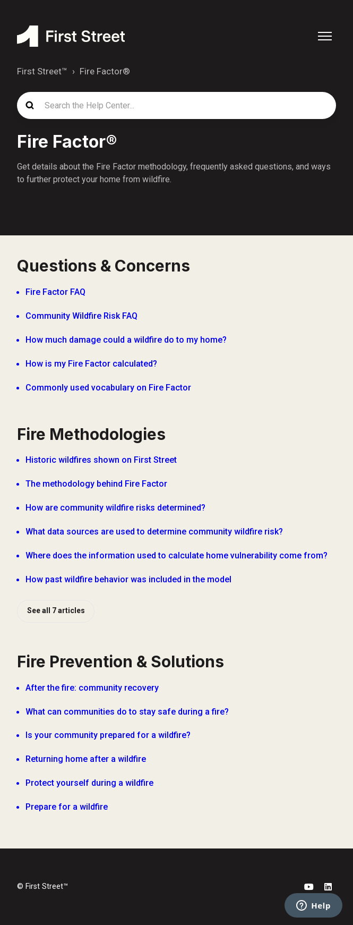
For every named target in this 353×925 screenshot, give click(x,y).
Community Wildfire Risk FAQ (81, 316)
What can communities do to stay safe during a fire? (127, 712)
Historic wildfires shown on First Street (101, 460)
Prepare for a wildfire (66, 807)
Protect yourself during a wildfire (89, 783)
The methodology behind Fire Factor (96, 484)
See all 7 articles (56, 610)
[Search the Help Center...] (176, 105)
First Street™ (42, 71)
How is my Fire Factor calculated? (91, 364)
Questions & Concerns (103, 265)
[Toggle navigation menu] (325, 36)
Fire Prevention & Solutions (120, 661)
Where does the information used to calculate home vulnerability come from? (176, 555)
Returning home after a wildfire (85, 759)
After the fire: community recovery (92, 688)
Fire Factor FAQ (55, 292)
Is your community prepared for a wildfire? (108, 735)
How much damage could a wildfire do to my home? (126, 340)
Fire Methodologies (91, 434)
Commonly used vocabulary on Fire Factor (108, 388)
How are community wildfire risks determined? (115, 508)
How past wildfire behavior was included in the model (128, 579)
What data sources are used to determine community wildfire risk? (154, 532)
